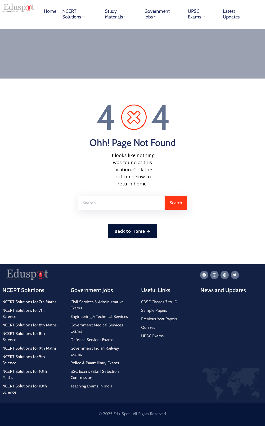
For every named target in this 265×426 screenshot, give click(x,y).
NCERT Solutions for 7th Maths (29, 301)
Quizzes (148, 327)
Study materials (116, 14)
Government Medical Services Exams (97, 328)
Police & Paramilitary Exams (95, 362)
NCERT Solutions (74, 14)
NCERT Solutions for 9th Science (23, 359)
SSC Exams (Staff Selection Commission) (95, 374)
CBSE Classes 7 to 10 (159, 301)
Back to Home (132, 231)
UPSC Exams (197, 14)
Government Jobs (157, 14)
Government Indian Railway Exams (95, 351)
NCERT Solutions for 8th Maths (29, 325)
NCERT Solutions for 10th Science (24, 389)
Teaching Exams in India (91, 386)
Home (50, 11)
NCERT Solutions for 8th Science (23, 336)
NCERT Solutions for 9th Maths (29, 348)
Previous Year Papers (159, 318)
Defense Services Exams (92, 339)
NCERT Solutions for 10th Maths (24, 374)
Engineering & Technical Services (99, 316)
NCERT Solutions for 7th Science (23, 313)
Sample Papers (154, 310)
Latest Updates (231, 14)
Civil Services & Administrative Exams (97, 304)
